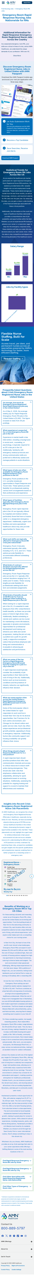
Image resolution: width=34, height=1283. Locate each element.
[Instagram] (25, 1236)
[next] (32, 876)
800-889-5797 (13, 1228)
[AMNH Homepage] (10, 2)
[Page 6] (16, 895)
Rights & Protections (18, 1265)
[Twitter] (6, 1236)
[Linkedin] (10, 1236)
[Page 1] (7, 895)
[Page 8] (19, 895)
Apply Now (27, 2)
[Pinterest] (14, 1236)
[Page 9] (21, 895)
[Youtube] (21, 1236)
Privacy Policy (5, 1265)
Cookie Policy (5, 1269)
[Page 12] (26, 895)
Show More (17, 55)
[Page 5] (14, 895)
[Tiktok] (17, 1236)
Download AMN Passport (10, 158)
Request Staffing (12, 359)
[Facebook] (2, 1236)
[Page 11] (25, 895)
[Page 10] (23, 895)
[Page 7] (17, 895)
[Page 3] (10, 895)
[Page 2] (8, 895)
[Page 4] (12, 895)
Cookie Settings (16, 1269)
